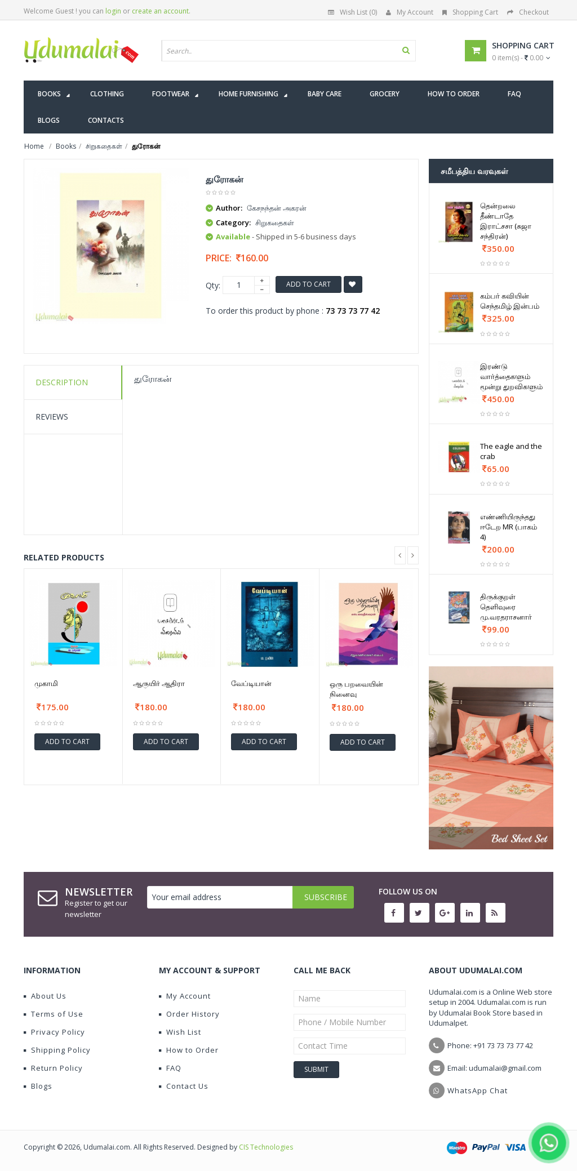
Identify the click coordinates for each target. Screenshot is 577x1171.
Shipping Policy (57, 1050)
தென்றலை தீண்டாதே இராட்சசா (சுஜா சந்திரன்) (505, 221)
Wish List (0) (352, 12)
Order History (189, 1014)
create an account (160, 11)
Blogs (38, 1086)
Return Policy (53, 1068)
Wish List (180, 1032)
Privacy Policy (54, 1032)
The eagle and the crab (511, 451)
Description (61, 382)
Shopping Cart (470, 12)
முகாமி (46, 683)
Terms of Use (53, 1014)
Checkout (528, 12)
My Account (409, 12)
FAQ (170, 1068)
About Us (45, 996)
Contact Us (183, 1086)
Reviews (51, 416)
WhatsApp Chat (477, 1090)
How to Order (189, 1050)
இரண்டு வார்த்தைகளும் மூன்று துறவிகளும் (511, 376)
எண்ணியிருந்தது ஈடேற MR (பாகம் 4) (508, 526)
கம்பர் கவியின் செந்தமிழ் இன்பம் (509, 301)
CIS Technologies (266, 1147)
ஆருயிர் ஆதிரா (159, 683)
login (113, 11)
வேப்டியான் (251, 683)
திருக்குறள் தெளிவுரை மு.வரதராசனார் (506, 606)
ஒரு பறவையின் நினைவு (356, 689)
